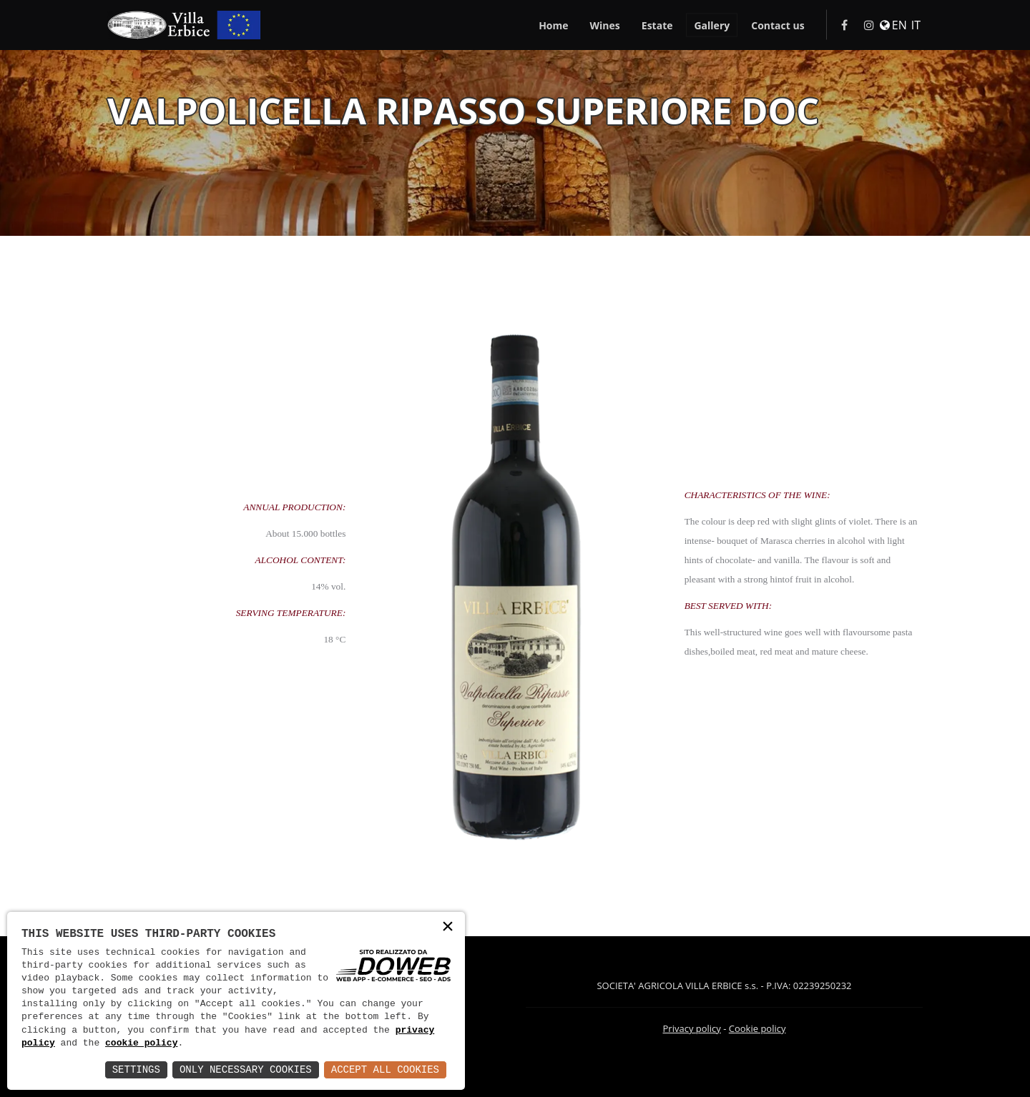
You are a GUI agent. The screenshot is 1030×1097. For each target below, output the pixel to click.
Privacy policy (692, 1028)
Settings (136, 1069)
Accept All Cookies (385, 1069)
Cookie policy (757, 1028)
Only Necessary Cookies (246, 1069)
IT (916, 25)
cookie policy (141, 1043)
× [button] (447, 928)
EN (899, 25)
